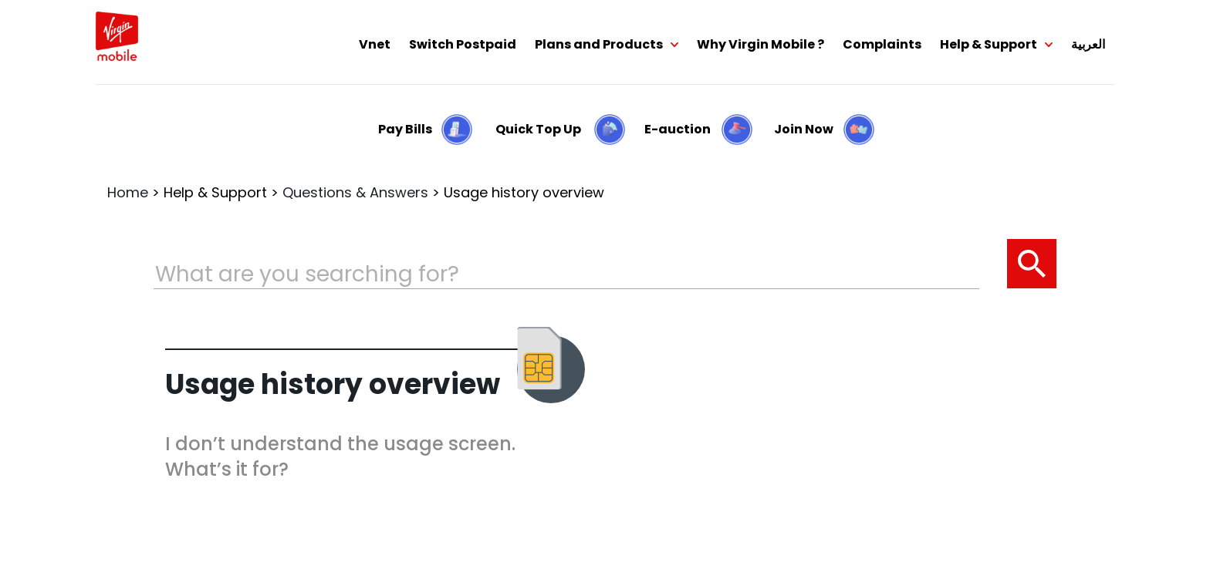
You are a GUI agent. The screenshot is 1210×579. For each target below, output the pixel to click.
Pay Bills (405, 129)
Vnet (374, 44)
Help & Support (988, 44)
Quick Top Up (538, 129)
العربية (1088, 44)
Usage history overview (524, 192)
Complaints (882, 44)
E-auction (677, 129)
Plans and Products (599, 44)
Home (127, 192)
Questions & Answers (355, 192)
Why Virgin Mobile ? (760, 44)
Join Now (803, 129)
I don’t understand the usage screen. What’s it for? (340, 457)
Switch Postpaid (462, 44)
